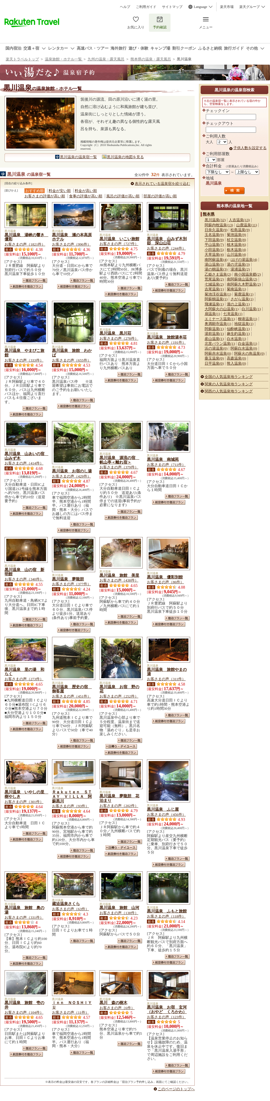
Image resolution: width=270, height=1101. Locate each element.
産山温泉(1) (214, 339)
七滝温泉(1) (232, 314)
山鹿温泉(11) (246, 225)
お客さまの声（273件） (24, 679)
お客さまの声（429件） (71, 476)
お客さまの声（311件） (166, 679)
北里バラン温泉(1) (220, 343)
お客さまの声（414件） (24, 463)
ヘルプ (125, 7)
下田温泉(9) (214, 240)
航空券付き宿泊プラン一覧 (26, 286)
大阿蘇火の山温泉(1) (221, 309)
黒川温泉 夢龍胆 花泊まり (119, 798)
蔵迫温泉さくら (66, 903)
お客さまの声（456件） (166, 814)
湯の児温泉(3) (238, 264)
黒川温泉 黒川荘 (115, 333)
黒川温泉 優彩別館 (165, 577)
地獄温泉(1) (243, 324)
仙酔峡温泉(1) (238, 329)
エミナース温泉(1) (220, 319)
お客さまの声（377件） (71, 584)
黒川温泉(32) (215, 220)
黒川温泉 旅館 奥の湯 (24, 909)
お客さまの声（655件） (71, 360)
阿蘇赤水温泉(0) (218, 353)
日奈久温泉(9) (216, 230)
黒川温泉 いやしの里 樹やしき (26, 794)
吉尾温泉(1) (214, 289)
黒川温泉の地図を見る (125, 157)
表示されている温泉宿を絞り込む (162, 183)
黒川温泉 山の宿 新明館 (24, 571)
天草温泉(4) (214, 254)
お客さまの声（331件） (24, 917)
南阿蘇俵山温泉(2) (242, 279)
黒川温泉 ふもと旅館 (167, 911)
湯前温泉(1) (214, 333)
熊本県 (209, 214)
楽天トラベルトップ (22, 59)
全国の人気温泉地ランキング (229, 377)
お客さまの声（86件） (165, 582)
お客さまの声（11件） (70, 1012)
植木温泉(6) (236, 244)
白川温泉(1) (251, 309)
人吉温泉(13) (239, 220)
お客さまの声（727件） (118, 244)
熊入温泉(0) (236, 363)
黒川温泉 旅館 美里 (119, 575)
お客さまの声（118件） (166, 916)
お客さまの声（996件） (71, 244)
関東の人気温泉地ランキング (229, 384)
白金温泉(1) (247, 343)
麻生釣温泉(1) (238, 333)
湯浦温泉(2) (240, 269)
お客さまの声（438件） (118, 580)
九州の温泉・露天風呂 (106, 59)
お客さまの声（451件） (71, 696)
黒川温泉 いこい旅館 (119, 238)
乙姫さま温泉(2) (218, 274)
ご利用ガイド (146, 7)
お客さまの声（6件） (117, 1008)
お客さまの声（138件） (118, 913)
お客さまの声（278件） (118, 338)
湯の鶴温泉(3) (216, 269)
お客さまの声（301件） (24, 802)
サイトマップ (172, 7)
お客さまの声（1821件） (25, 244)
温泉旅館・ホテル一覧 (64, 59)
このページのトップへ (176, 1089)
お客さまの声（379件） (118, 467)
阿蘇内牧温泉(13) (219, 225)
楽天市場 (227, 7)
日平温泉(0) (214, 363)
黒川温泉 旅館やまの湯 (167, 671)
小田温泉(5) (214, 250)
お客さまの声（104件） (24, 1012)
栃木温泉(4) (236, 250)
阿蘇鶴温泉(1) (216, 299)
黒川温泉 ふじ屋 (163, 809)
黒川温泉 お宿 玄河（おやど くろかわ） (167, 1009)
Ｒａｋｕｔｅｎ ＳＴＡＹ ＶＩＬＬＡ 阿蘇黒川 (72, 796)
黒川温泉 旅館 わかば (72, 352)
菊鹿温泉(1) (243, 294)
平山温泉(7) (214, 244)
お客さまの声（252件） (118, 696)
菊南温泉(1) (236, 289)
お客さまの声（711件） (166, 464)
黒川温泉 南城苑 (163, 459)
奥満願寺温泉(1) (218, 324)
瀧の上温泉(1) (238, 304)
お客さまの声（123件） (166, 1017)
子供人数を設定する (250, 148)
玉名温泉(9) (214, 235)
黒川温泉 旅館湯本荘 (167, 337)
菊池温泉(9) (236, 235)
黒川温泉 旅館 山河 (119, 907)
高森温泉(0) (236, 358)
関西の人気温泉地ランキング (229, 391)
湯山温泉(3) (214, 264)
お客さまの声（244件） (166, 248)
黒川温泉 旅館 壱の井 (24, 1004)
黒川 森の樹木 (113, 1002)
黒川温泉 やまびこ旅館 (24, 352)
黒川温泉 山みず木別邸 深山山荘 (167, 241)
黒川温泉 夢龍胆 (68, 579)
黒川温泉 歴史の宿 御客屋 (72, 689)
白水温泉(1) (236, 339)
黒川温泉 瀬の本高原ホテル (72, 237)
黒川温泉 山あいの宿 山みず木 (26, 455)
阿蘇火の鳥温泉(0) (249, 353)
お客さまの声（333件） (24, 360)
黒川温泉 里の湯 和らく (24, 671)
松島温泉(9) (240, 230)
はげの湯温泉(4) (243, 259)
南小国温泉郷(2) (247, 274)
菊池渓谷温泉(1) (218, 294)
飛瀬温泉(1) (214, 304)
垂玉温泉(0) (214, 358)
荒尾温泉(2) (214, 279)
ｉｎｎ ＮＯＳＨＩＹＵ (72, 1004)
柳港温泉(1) (247, 319)
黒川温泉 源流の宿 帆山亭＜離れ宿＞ (119, 459)
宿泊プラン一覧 (34, 280)
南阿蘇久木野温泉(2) (244, 284)
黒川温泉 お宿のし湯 (72, 471)
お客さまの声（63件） (70, 909)
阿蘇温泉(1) (214, 329)
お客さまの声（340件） (24, 579)
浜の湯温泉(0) (216, 348)
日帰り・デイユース (121, 746)
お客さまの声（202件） (118, 806)
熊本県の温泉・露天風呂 (150, 59)
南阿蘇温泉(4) (216, 259)
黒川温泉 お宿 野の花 (119, 689)
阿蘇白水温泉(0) (243, 348)
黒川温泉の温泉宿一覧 (78, 157)
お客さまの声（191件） (166, 342)
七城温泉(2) (214, 284)
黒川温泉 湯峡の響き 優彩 (26, 237)
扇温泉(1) (212, 314)
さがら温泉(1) (241, 299)
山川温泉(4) (236, 254)
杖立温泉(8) (236, 240)
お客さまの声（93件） (70, 806)
